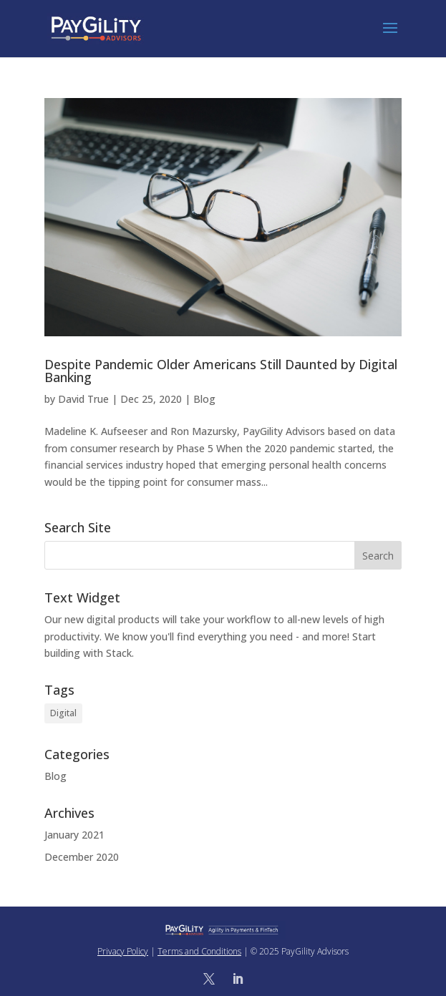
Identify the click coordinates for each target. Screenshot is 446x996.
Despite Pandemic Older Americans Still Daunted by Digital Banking (220, 371)
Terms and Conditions (199, 951)
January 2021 (74, 834)
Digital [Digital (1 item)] (63, 713)
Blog (204, 399)
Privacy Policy (122, 951)
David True (83, 399)
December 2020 (81, 857)
